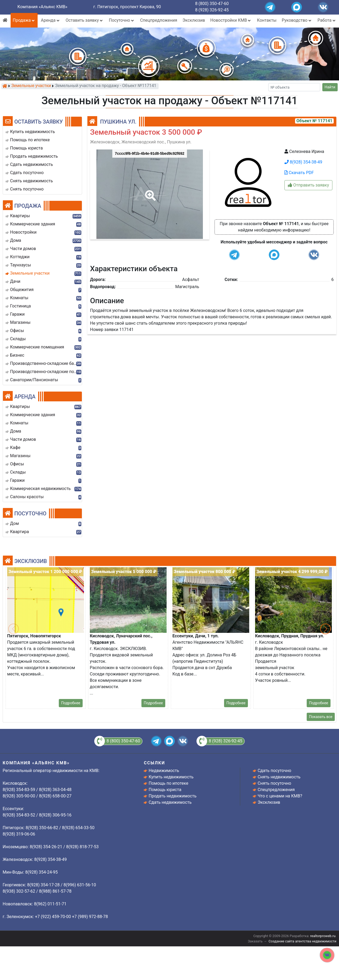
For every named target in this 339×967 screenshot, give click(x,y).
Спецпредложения (158, 20)
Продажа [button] (24, 20)
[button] (149, 192)
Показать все (320, 717)
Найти (330, 87)
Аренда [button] (50, 20)
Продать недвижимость (173, 795)
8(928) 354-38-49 (303, 162)
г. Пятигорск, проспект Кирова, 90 (127, 6)
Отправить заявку (308, 185)
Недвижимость (164, 770)
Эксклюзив (193, 20)
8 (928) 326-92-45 (212, 9)
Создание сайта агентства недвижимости (302, 941)
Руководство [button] (297, 20)
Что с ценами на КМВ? (280, 795)
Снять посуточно (274, 783)
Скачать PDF (299, 172)
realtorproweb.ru (322, 936)
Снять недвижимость (279, 776)
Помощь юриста (165, 789)
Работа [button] (327, 20)
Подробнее (70, 703)
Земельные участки (31, 86)
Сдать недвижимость (170, 802)
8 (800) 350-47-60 (212, 3)
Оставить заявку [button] (85, 20)
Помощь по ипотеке (168, 783)
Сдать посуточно (274, 770)
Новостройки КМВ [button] (231, 20)
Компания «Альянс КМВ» (42, 6)
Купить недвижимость (171, 776)
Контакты (266, 20)
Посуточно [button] (122, 20)
